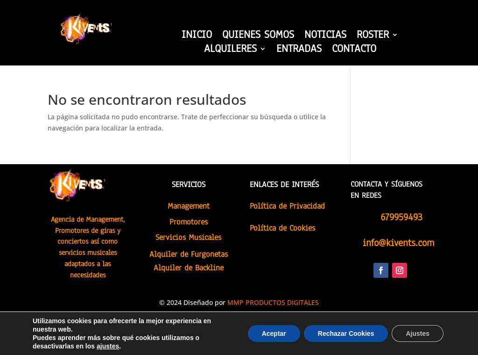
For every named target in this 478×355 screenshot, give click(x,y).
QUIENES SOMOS (258, 36)
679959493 (401, 217)
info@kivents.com (398, 242)
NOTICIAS (325, 36)
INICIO (197, 36)
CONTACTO (354, 50)
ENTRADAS (299, 50)
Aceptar (274, 333)
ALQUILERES (230, 50)
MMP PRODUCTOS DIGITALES (273, 302)
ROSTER (373, 36)
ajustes (108, 346)
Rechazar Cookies (346, 333)
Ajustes (417, 333)
